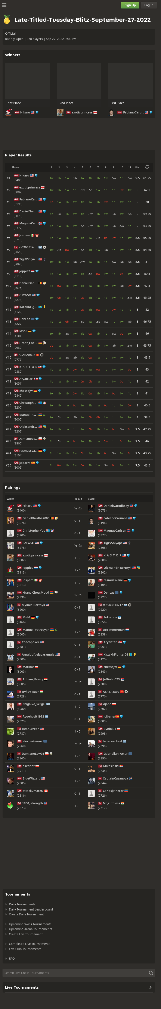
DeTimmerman (114, 629)
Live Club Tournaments (25, 949)
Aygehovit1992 (33, 716)
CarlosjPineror (113, 791)
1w (51, 178)
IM (15, 354)
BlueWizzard (32, 778)
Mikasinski (111, 766)
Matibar (28, 667)
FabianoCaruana (133, 112)
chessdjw (26, 391)
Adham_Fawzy (33, 679)
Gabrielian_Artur (115, 753)
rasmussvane (28, 450)
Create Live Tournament (26, 934)
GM (17, 112)
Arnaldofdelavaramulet (39, 654)
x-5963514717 (28, 247)
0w (122, 190)
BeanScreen (30, 729)
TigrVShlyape (28, 259)
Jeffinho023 (111, 679)
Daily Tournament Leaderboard (31, 909)
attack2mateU (33, 791)
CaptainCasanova (115, 778)
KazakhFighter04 (28, 307)
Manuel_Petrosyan (28, 414)
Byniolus (109, 729)
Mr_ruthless (111, 803)
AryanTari (26, 379)
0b (51, 202)
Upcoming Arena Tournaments (30, 929)
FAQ (12, 958)
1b (59, 178)
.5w (113, 178)
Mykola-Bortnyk (33, 605)
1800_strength (32, 803)
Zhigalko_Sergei (34, 704)
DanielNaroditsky (28, 211)
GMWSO (25, 295)
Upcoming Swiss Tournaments (30, 924)
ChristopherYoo (28, 402)
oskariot (29, 766)
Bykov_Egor (30, 691)
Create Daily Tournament (26, 914)
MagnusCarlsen (28, 223)
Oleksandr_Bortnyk (28, 426)
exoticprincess (82, 112)
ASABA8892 (27, 355)
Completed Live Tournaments (29, 944)
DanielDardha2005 (28, 283)
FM (16, 247)
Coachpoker (30, 642)
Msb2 (23, 331)
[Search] (79, 973)
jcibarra (25, 463)
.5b (75, 178)
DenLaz (24, 319)
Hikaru (25, 112)
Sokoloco (110, 617)
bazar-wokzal (112, 741)
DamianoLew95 (28, 438)
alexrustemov (33, 741)
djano (107, 704)
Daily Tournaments (22, 904)
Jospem (24, 235)
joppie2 (24, 271)
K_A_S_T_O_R (28, 367)
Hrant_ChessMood (28, 343)
